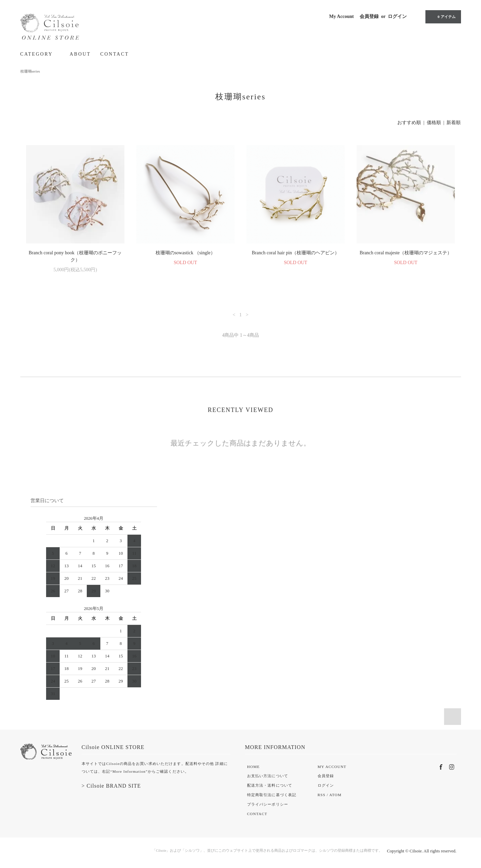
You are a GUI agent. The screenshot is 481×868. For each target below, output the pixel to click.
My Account (341, 16)
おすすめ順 (409, 122)
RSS (321, 795)
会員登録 (369, 16)
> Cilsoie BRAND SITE (111, 786)
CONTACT (114, 54)
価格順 (434, 122)
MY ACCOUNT (332, 767)
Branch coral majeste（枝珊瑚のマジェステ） (406, 252)
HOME (253, 767)
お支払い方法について (267, 776)
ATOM (335, 795)
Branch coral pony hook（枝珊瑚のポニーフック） (75, 256)
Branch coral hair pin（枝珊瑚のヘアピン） (296, 252)
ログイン (397, 16)
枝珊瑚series (30, 71)
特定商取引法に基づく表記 (271, 795)
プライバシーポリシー (267, 804)
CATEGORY (40, 54)
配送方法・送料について (269, 785)
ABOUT (80, 54)
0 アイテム (442, 16)
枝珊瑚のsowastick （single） (185, 252)
